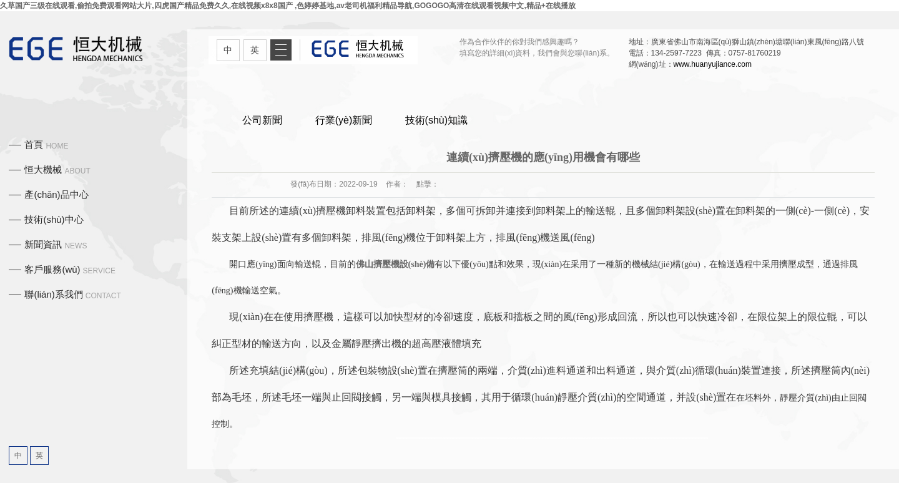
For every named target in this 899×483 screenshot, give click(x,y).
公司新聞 (262, 120)
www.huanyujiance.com (713, 64)
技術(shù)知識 (436, 120)
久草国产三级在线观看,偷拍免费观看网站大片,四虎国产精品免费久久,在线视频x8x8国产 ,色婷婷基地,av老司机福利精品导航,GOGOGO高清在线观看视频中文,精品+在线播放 (288, 5)
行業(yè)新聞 (344, 120)
